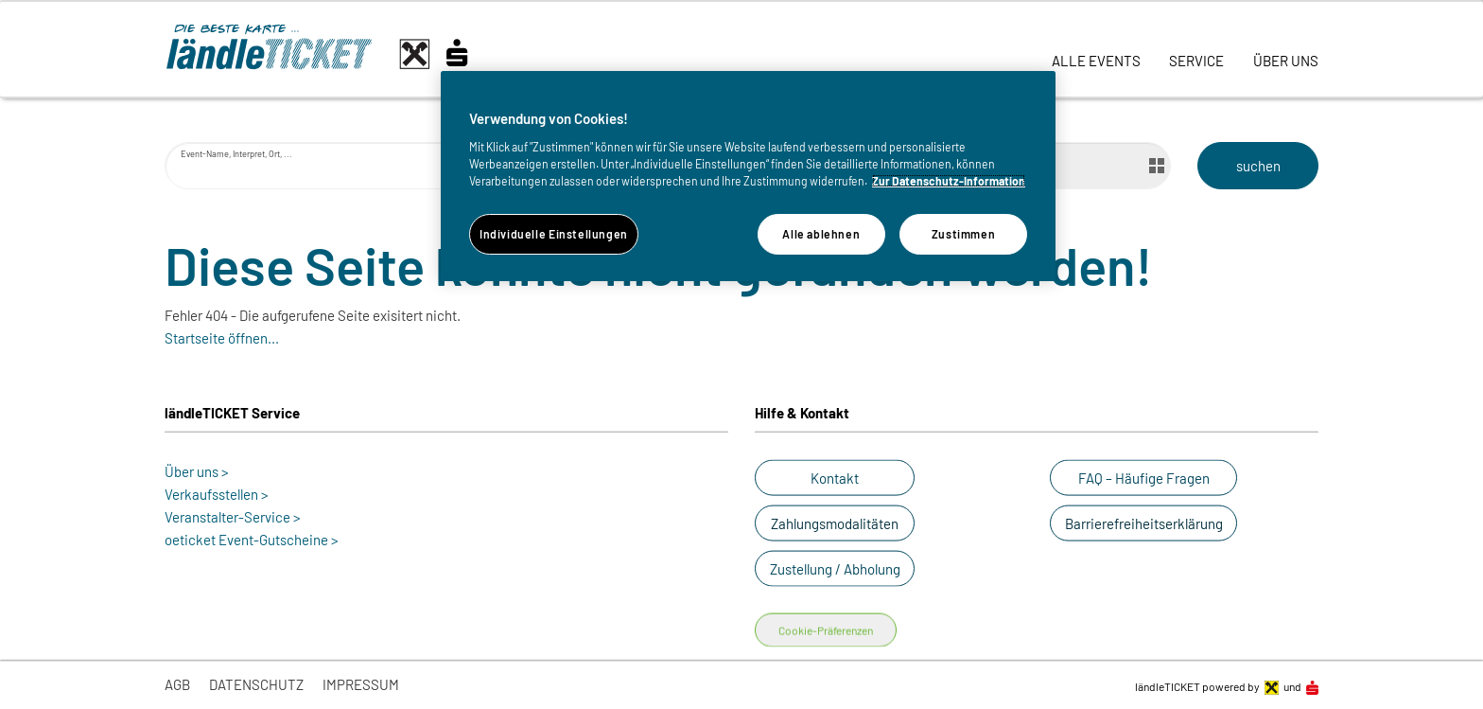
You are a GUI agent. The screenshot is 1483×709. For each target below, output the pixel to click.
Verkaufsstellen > (217, 494)
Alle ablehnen (821, 233)
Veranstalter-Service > (233, 516)
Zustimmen (964, 233)
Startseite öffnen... (222, 337)
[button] (835, 478)
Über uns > (197, 471)
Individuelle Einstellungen (554, 233)
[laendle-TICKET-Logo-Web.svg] (335, 54)
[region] (748, 176)
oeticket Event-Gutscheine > (252, 539)
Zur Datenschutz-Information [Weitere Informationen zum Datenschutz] (948, 180)
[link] (1096, 49)
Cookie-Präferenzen (825, 630)
